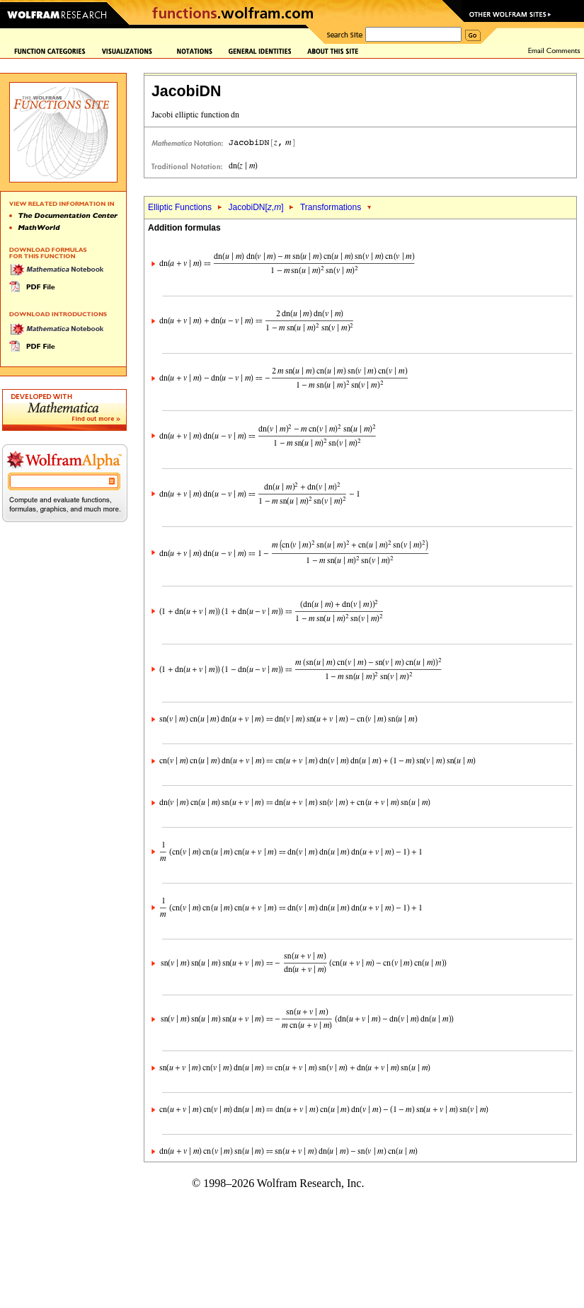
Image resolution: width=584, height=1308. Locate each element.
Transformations (330, 207)
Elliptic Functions (180, 207)
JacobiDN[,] (255, 207)
